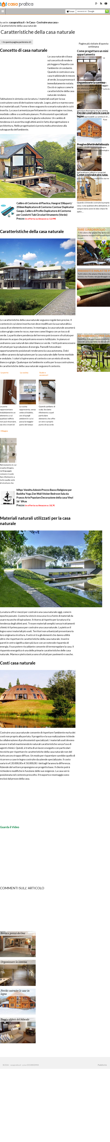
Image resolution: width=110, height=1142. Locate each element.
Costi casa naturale (17, 662)
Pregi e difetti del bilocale (15, 1019)
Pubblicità (102, 1065)
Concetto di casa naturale (23, 50)
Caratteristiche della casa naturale (32, 231)
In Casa (30, 22)
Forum (70, 11)
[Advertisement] (32, 19)
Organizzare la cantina (14, 962)
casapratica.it (17, 22)
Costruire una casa (47, 22)
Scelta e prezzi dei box (13, 933)
